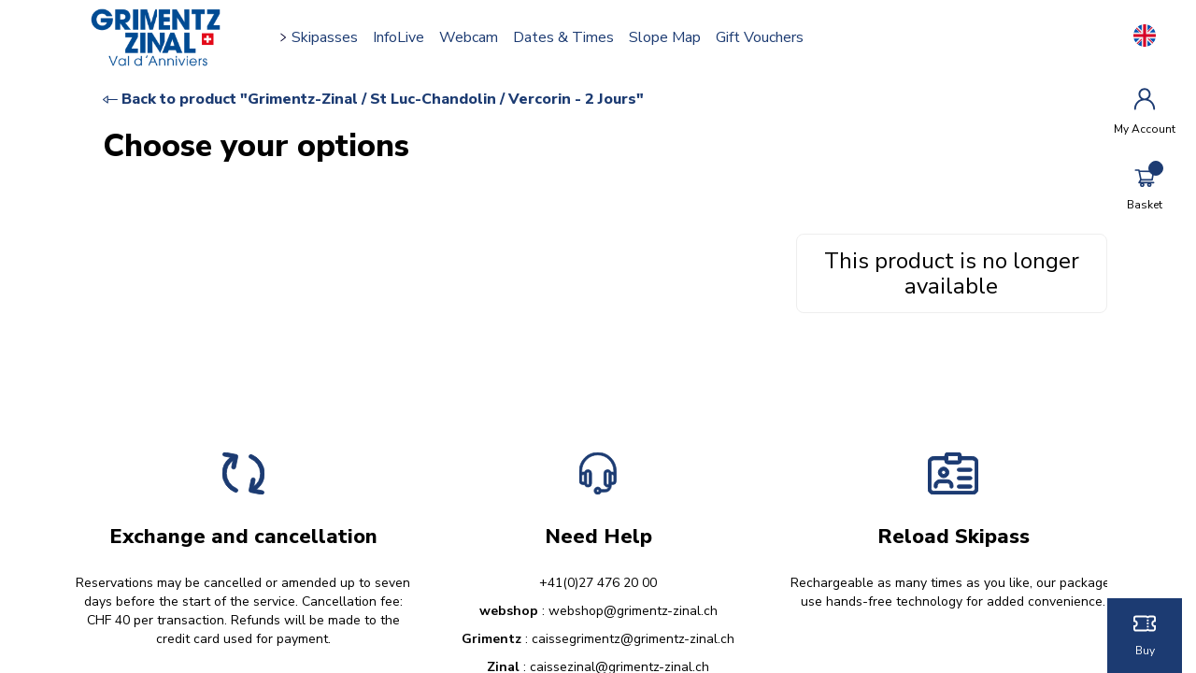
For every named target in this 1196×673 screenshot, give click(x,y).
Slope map (665, 37)
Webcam (468, 37)
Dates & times (563, 37)
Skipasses (325, 37)
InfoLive (398, 37)
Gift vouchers (760, 37)
